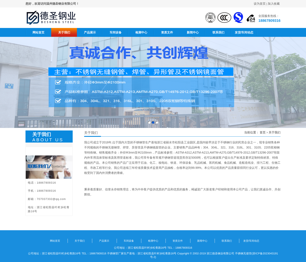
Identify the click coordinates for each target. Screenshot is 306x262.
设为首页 (260, 3)
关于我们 (64, 32)
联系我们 (218, 32)
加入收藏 (274, 3)
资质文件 (167, 32)
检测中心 (141, 32)
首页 (263, 132)
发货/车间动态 (244, 32)
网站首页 (38, 32)
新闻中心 (193, 32)
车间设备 (116, 32)
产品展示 (90, 32)
